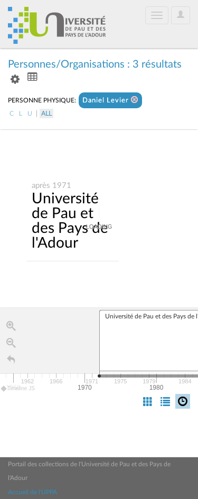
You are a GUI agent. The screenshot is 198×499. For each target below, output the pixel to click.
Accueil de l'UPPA (32, 492)
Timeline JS (18, 388)
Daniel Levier (110, 100)
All (46, 113)
